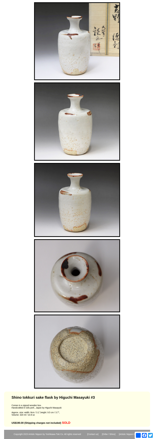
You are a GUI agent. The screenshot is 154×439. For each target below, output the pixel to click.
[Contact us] (92, 434)
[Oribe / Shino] (109, 434)
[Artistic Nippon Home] (129, 434)
